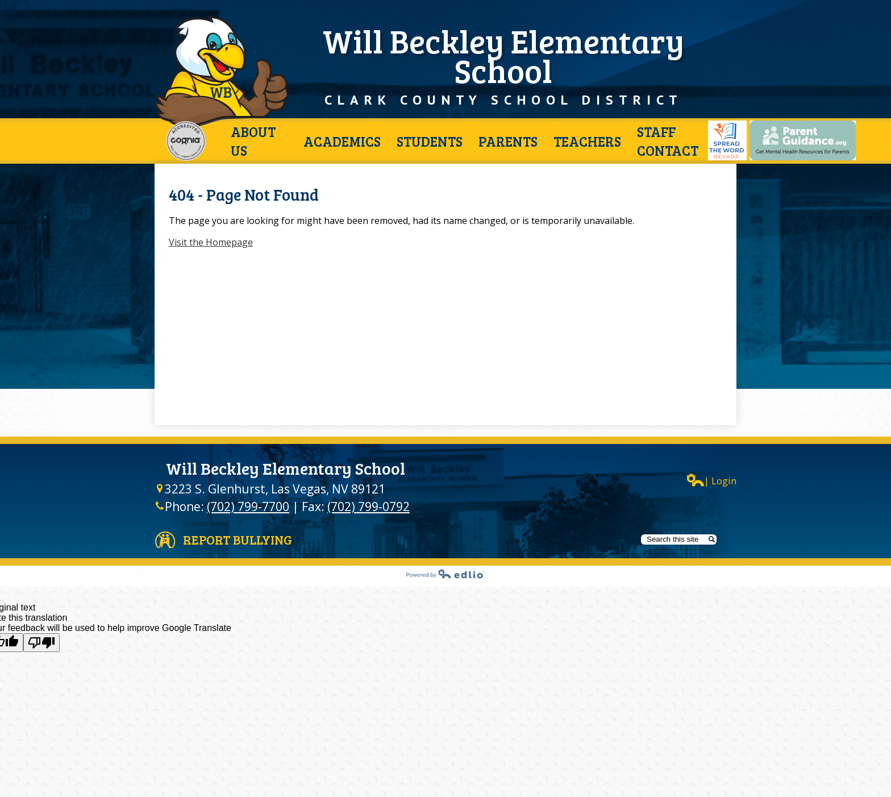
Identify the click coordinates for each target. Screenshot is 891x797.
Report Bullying (237, 539)
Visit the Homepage (211, 242)
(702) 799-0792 (368, 506)
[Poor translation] (41, 642)
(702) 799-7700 (248, 506)
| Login (711, 480)
